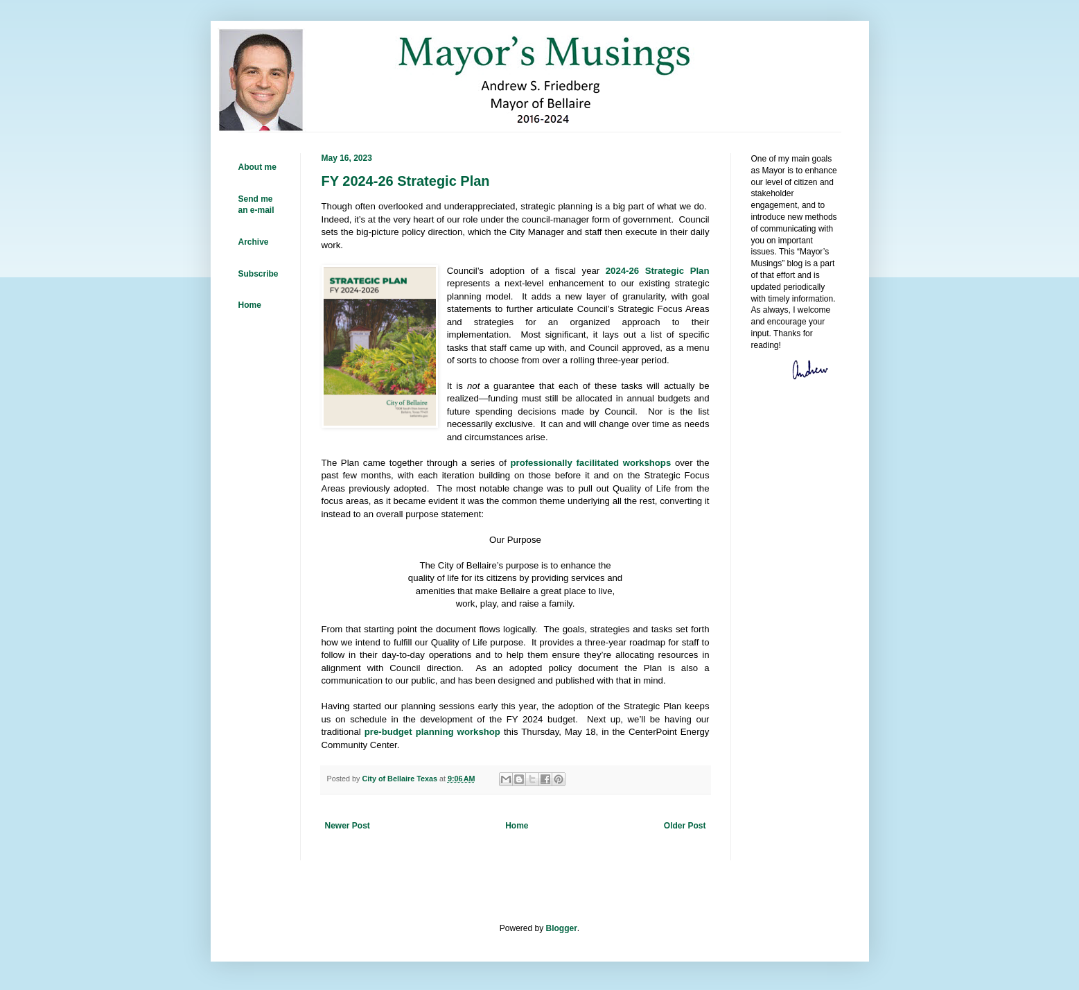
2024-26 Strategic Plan (658, 271)
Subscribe (258, 274)
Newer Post (347, 826)
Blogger (561, 928)
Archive (253, 242)
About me (257, 167)
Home (516, 826)
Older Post (685, 826)
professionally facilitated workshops (590, 463)
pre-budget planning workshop (432, 732)
